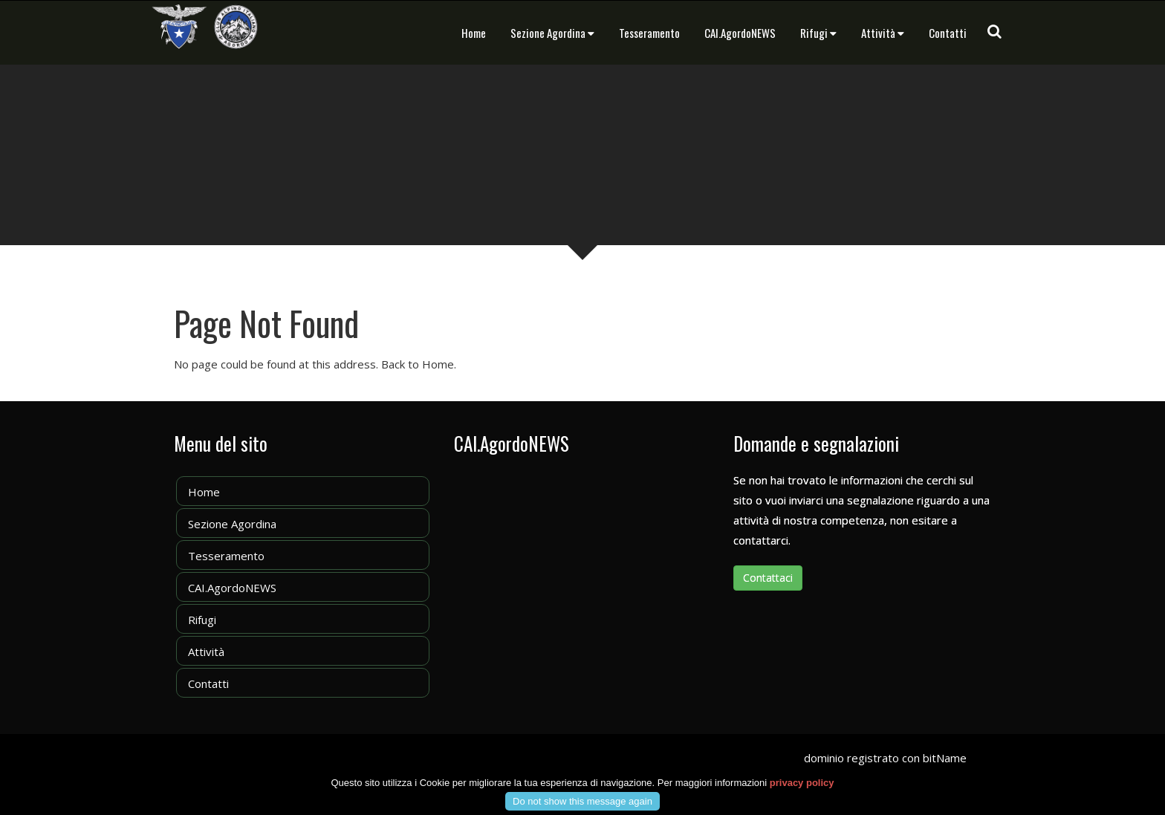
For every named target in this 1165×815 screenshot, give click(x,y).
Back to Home (417, 364)
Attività (882, 33)
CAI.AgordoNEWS (740, 33)
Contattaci (768, 578)
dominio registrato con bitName (885, 757)
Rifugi (818, 33)
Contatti (948, 33)
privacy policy (802, 792)
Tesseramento (649, 33)
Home (473, 33)
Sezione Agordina (552, 33)
